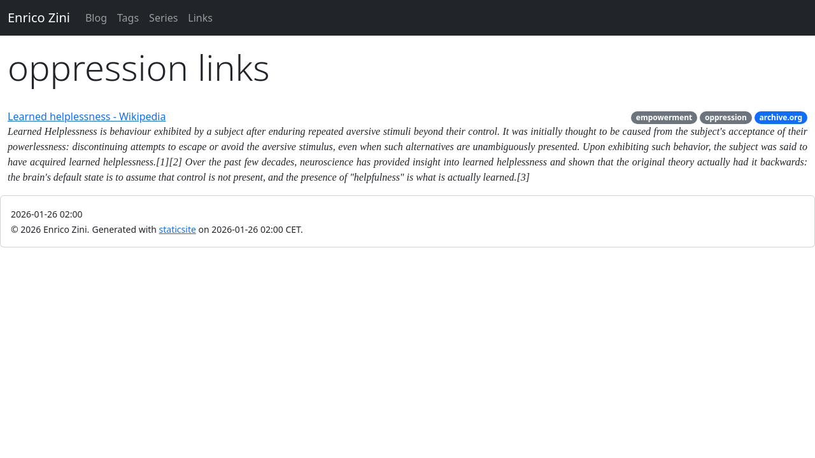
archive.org (781, 117)
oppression (726, 117)
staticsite (177, 229)
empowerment (664, 117)
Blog (96, 18)
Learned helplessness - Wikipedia (87, 116)
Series (163, 18)
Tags (128, 18)
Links (200, 18)
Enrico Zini (39, 17)
